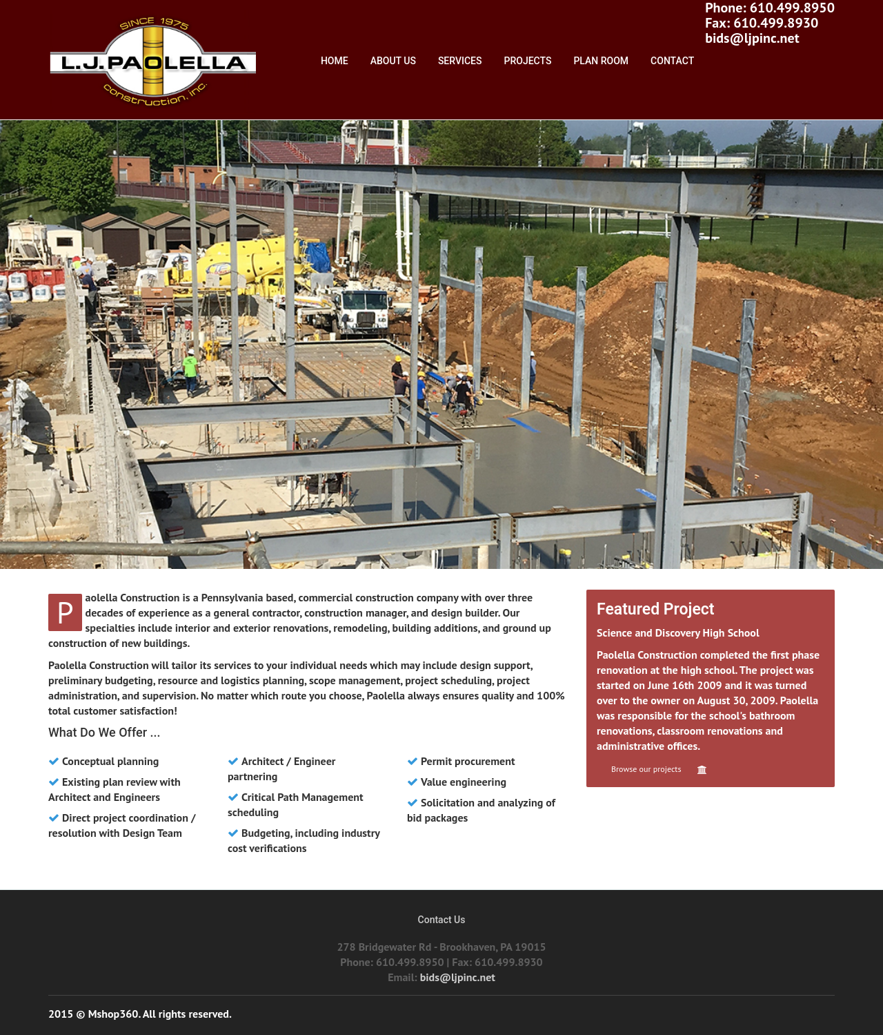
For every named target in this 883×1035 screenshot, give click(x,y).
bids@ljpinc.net (752, 38)
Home (334, 60)
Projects (528, 60)
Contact (672, 60)
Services (460, 60)
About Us (393, 60)
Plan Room (600, 60)
